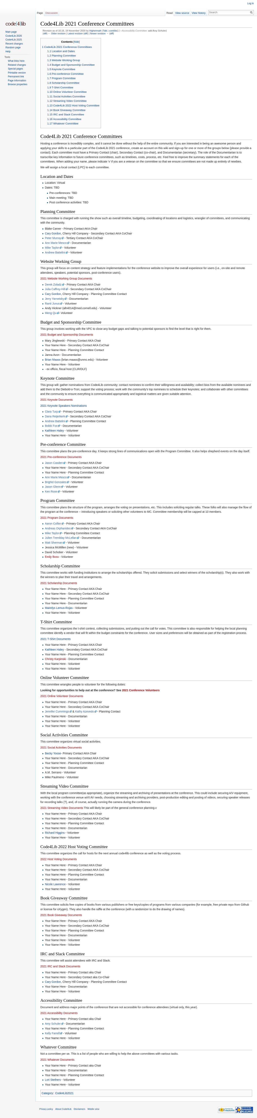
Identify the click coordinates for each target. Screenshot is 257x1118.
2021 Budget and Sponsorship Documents (66, 334)
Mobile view (93, 1109)
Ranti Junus (52, 303)
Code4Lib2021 (64, 1093)
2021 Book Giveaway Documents (61, 915)
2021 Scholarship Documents (58, 583)
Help (7, 51)
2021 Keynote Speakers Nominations (63, 405)
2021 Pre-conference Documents (61, 457)
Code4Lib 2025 (13, 39)
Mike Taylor (52, 247)
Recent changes (14, 43)
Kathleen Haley (54, 430)
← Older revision (57, 33)
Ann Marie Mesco (56, 242)
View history (199, 12)
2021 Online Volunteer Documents (61, 696)
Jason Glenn (53, 486)
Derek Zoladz (53, 284)
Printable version (17, 72)
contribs (113, 30)
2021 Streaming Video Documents (61, 807)
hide (76, 41)
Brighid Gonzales (55, 482)
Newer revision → (99, 33)
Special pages (15, 68)
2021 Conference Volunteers (141, 690)
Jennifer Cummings (57, 711)
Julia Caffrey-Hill (55, 289)
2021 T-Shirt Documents (55, 639)
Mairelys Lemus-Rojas (58, 607)
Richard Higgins (55, 832)
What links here (16, 61)
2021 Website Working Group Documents (66, 278)
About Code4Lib (63, 1109)
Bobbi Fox (51, 425)
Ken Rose (51, 491)
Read (169, 12)
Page (40, 12)
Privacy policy (46, 1109)
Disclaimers (79, 1109)
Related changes (17, 65)
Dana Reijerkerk (55, 416)
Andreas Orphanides (57, 528)
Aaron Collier (53, 523)
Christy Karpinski (55, 659)
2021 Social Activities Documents (61, 747)
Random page (12, 47)
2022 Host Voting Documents (58, 859)
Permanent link (16, 76)
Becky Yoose (53, 753)
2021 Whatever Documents (57, 1059)
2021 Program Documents (56, 517)
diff (45, 33)
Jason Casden (54, 462)
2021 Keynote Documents (56, 399)
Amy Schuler (53, 1023)
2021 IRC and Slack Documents (60, 966)
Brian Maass (52, 359)
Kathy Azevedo (84, 711)
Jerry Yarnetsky (54, 298)
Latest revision (75, 33)
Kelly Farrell (52, 1033)
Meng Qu (50, 313)
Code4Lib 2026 (13, 35)
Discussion (51, 12)
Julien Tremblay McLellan (60, 537)
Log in (250, 3)
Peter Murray (53, 238)
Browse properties (17, 84)
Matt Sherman (53, 542)
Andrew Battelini (55, 252)
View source (182, 12)
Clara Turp (51, 411)
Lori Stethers (53, 1079)
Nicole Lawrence (55, 884)
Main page (11, 31)
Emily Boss (52, 556)
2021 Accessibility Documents (59, 1013)
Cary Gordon (53, 233)
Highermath (95, 30)
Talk (105, 30)
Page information (17, 80)
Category (47, 1093)
